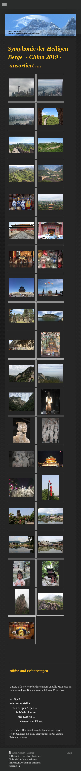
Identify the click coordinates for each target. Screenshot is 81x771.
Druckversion (17, 753)
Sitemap (30, 753)
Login (69, 753)
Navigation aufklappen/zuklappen (40, 4)
